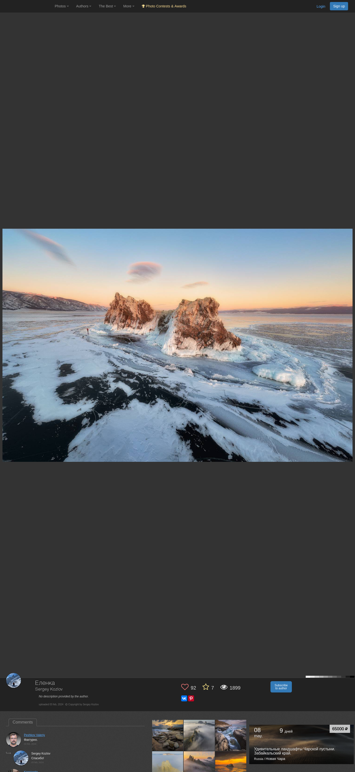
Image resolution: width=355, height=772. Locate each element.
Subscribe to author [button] (281, 687)
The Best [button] (107, 6)
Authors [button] (83, 6)
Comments (23, 722)
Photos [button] (62, 6)
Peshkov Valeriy (34, 735)
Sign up (339, 6)
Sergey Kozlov (49, 689)
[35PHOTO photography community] (26, 6)
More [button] (128, 6)
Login (321, 6)
